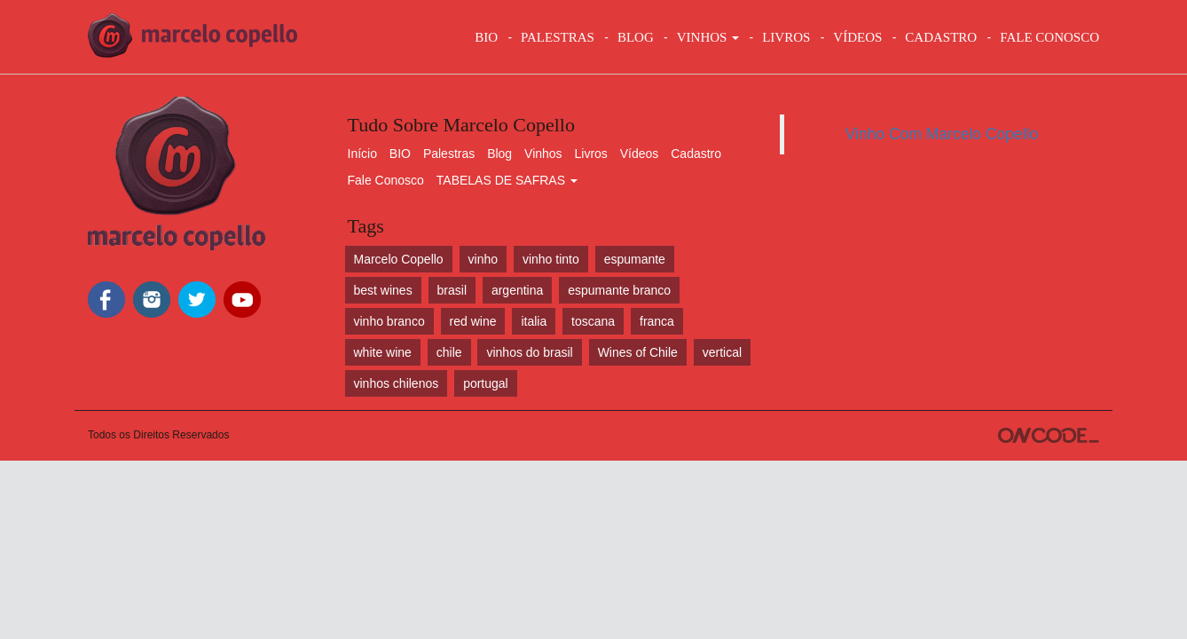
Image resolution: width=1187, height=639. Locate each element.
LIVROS (786, 37)
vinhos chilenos (396, 383)
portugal (485, 383)
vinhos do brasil (529, 352)
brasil (452, 290)
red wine (473, 321)
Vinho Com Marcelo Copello (942, 134)
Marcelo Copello (399, 259)
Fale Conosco (386, 180)
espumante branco (619, 290)
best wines (383, 290)
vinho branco (389, 321)
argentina (517, 290)
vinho (483, 259)
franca (657, 321)
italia (533, 321)
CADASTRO (941, 37)
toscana (593, 321)
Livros (591, 153)
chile (449, 352)
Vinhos (543, 153)
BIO (486, 37)
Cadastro (696, 153)
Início (362, 153)
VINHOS (708, 37)
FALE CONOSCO (1049, 37)
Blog (499, 153)
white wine (383, 352)
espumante (634, 259)
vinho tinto (551, 259)
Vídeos (639, 153)
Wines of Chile (638, 352)
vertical (722, 352)
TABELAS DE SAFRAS (507, 180)
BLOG (635, 37)
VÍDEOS (857, 37)
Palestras (557, 37)
